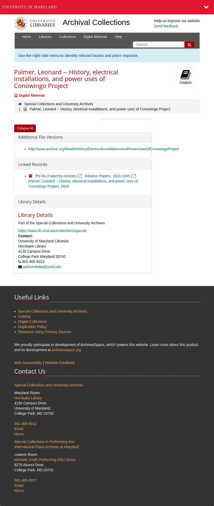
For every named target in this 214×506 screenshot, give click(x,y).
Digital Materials (95, 37)
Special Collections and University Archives (58, 104)
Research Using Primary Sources (45, 332)
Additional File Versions (40, 137)
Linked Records (33, 164)
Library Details (32, 202)
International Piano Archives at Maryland (46, 447)
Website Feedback (60, 363)
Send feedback (166, 26)
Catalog (24, 316)
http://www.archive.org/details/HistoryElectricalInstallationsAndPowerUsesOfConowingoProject (104, 149)
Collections (67, 37)
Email (18, 429)
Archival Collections (96, 22)
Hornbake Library (28, 398)
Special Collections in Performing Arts (44, 442)
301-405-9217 (25, 480)
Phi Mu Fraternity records (55, 176)
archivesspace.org (66, 350)
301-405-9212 (25, 424)
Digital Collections (32, 321)
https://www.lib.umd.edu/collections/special (52, 231)
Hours (19, 434)
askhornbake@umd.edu (42, 267)
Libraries (45, 37)
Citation (185, 77)
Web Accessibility (28, 363)
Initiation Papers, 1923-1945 (107, 176)
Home (26, 37)
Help (118, 37)
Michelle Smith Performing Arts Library (45, 460)
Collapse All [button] (25, 128)
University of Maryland (30, 7)
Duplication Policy (32, 327)
